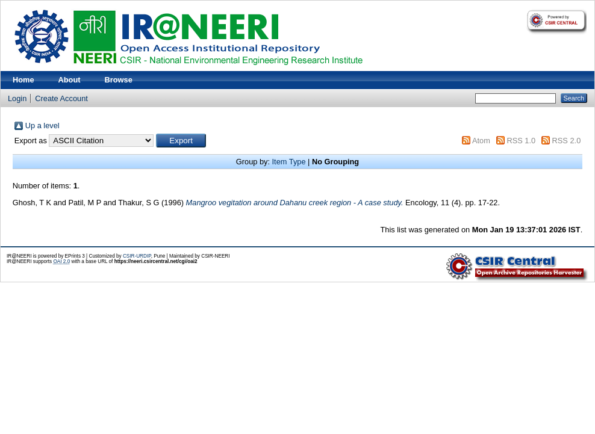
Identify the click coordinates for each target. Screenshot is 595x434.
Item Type (289, 161)
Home (23, 79)
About (69, 79)
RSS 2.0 (566, 140)
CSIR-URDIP (137, 256)
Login (17, 98)
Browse (118, 79)
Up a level (42, 125)
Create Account (61, 98)
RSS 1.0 (520, 140)
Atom (481, 140)
